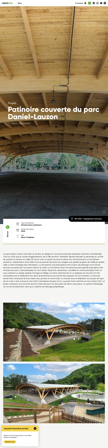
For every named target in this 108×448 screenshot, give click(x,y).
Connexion (80, 3)
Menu (19, 3)
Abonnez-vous (9, 442)
